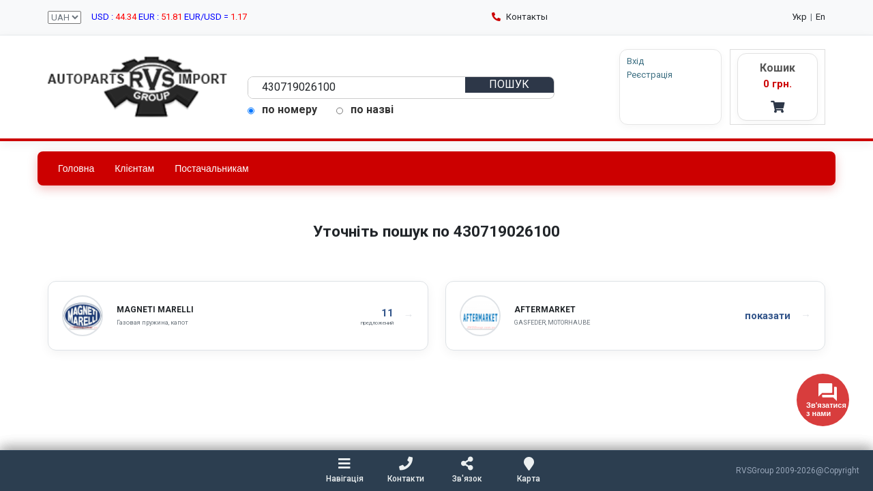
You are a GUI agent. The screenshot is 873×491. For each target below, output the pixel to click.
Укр (799, 17)
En (820, 17)
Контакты (520, 17)
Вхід (635, 61)
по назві (365, 109)
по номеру (282, 109)
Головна (76, 168)
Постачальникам (212, 168)
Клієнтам (134, 168)
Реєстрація (649, 75)
